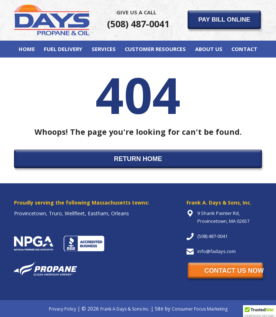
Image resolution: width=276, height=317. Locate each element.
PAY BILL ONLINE (224, 19)
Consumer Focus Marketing (199, 309)
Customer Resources (155, 48)
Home (27, 48)
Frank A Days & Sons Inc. (125, 309)
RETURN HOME (138, 158)
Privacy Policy (62, 309)
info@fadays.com (216, 251)
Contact (244, 48)
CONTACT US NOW (233, 270)
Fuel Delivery (63, 48)
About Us (208, 48)
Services (104, 48)
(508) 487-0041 (138, 19)
